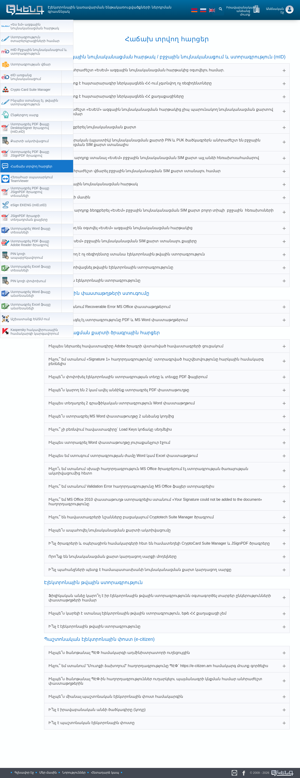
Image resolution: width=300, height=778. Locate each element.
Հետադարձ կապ (105, 772)
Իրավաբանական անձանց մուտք (240, 10)
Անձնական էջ (275, 10)
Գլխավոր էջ (24, 772)
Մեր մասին (48, 772)
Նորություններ (74, 772)
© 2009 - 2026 (272, 772)
